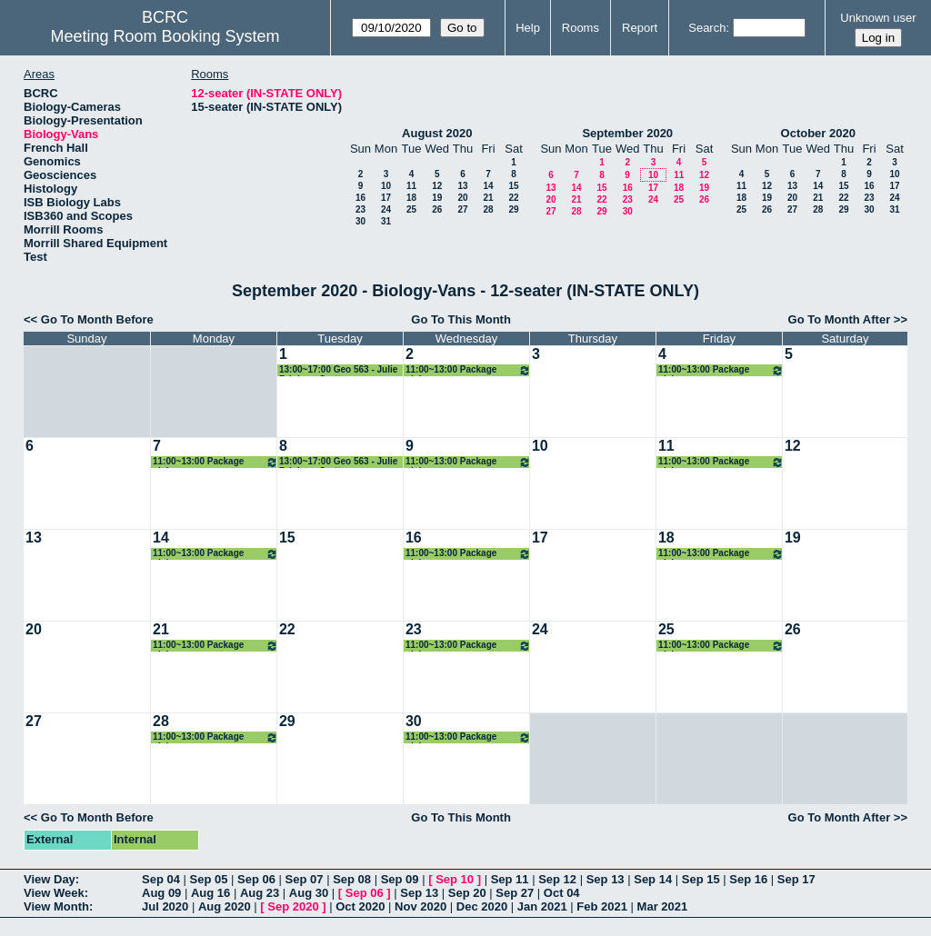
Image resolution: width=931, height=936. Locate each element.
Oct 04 (562, 893)
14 (488, 186)
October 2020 (818, 133)
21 (488, 198)
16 (360, 198)
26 (437, 209)
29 (513, 209)
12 (437, 186)
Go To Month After (839, 319)
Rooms (580, 28)
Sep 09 (400, 879)
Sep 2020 (292, 906)
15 (513, 186)
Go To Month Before (97, 319)
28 (488, 209)
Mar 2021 (662, 906)
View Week (54, 893)
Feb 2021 (601, 906)
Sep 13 (605, 879)
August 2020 (437, 133)
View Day (49, 879)
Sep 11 (510, 879)
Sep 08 (352, 879)
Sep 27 (515, 893)
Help (528, 28)
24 (386, 209)
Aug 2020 (224, 906)
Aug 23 (259, 893)
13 (462, 186)
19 (437, 198)
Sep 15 (701, 879)
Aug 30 (308, 893)
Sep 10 (454, 879)
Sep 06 (256, 879)
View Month (56, 906)
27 (462, 209)
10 (386, 186)
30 (360, 221)
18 (411, 198)
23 (360, 209)
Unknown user (878, 18)
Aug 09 (161, 893)
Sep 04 (161, 879)
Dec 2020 (481, 906)
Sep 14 (653, 879)
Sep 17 (796, 879)
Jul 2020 (165, 906)
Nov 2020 (420, 906)
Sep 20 (467, 893)
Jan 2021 (542, 906)
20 (462, 198)
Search (707, 28)
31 (386, 221)
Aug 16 (210, 893)
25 (411, 209)
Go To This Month (461, 319)
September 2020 (627, 133)
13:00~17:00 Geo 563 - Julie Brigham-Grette (338, 370)
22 (513, 198)
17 (386, 198)
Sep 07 (304, 879)
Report (639, 28)
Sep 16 (748, 879)
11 (411, 186)
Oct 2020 (360, 906)
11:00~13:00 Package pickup (468, 370)
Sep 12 (557, 879)
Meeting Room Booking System (164, 36)
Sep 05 (209, 879)
